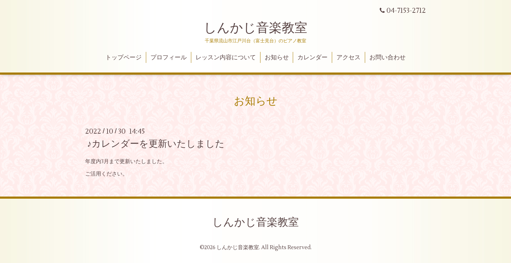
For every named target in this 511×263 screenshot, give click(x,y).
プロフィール (168, 57)
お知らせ (277, 57)
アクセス (348, 57)
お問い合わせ (387, 57)
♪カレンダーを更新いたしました (156, 144)
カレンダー (312, 57)
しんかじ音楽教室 (255, 28)
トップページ (123, 57)
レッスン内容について (226, 57)
